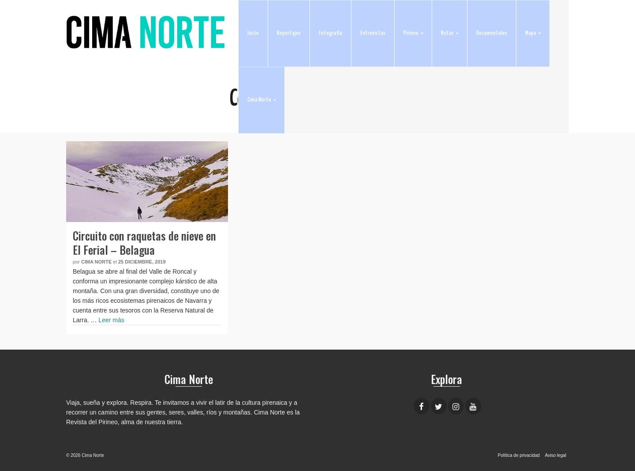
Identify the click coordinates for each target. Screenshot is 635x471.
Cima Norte (96, 261)
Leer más (111, 320)
